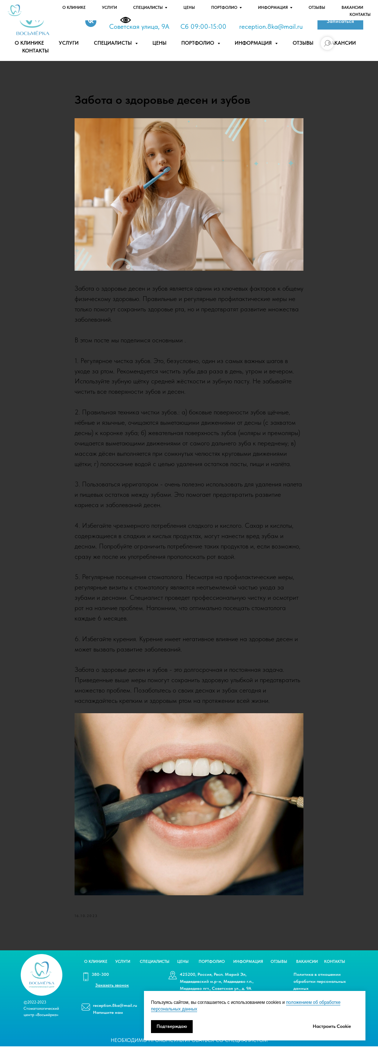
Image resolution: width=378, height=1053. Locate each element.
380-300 (100, 981)
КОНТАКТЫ (334, 968)
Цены (159, 43)
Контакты (35, 51)
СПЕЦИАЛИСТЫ (154, 968)
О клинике (29, 43)
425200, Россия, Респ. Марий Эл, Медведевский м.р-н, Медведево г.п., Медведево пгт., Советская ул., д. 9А (217, 988)
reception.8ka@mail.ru (271, 26)
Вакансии (342, 43)
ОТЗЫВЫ (279, 968)
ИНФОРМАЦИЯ (248, 968)
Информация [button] (254, 43)
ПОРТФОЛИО (212, 968)
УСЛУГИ (122, 968)
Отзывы (303, 43)
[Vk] (90, 21)
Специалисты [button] (113, 43)
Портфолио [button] (198, 43)
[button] (340, 21)
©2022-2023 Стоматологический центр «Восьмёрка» (41, 1015)
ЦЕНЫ (183, 968)
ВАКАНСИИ (307, 968)
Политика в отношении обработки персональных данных (319, 988)
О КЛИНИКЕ (95, 968)
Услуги (69, 43)
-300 (259, 16)
